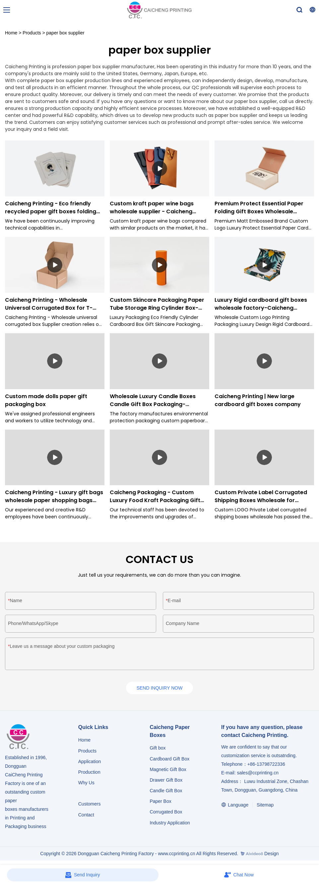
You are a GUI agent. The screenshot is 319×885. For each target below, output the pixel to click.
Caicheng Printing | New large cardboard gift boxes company (258, 400)
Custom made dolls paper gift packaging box (46, 400)
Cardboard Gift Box (169, 759)
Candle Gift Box (166, 792)
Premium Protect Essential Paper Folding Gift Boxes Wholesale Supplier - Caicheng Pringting (259, 208)
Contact (86, 815)
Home (11, 32)
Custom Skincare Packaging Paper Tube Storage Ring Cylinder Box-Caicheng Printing (157, 304)
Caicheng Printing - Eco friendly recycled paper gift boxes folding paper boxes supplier (50, 208)
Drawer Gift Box (166, 781)
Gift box (157, 749)
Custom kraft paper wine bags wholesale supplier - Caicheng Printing (152, 208)
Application (89, 762)
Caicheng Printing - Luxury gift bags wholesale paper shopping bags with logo (54, 496)
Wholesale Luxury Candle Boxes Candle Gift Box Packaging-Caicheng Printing (153, 400)
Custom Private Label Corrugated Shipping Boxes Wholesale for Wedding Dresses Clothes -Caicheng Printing (261, 496)
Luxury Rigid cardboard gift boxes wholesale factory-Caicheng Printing (261, 304)
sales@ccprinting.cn (258, 774)
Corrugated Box (166, 813)
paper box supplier (65, 32)
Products (32, 32)
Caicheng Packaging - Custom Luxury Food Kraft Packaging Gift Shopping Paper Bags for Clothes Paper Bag (155, 496)
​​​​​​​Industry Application (170, 823)
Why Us (86, 784)
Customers (89, 805)
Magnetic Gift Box (168, 770)
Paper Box (160, 802)
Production (89, 773)
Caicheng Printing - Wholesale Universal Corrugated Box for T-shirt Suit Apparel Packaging (49, 304)
